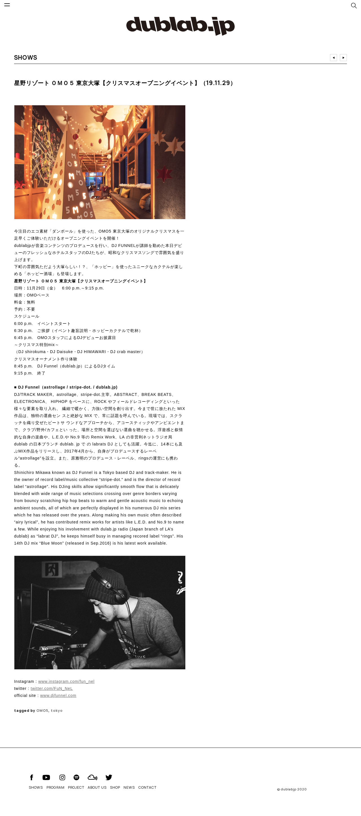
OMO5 (42, 710)
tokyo (57, 710)
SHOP (115, 787)
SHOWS (36, 787)
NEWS (129, 787)
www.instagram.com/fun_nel (66, 681)
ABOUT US (97, 787)
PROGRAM (56, 787)
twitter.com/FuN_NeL (52, 688)
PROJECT (76, 787)
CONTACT (147, 787)
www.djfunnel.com (58, 695)
